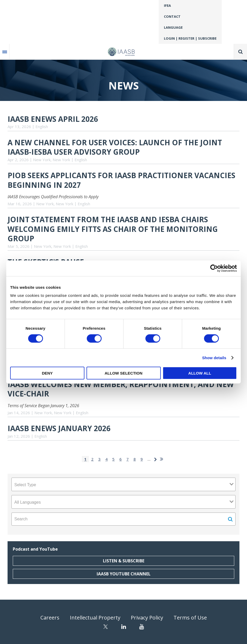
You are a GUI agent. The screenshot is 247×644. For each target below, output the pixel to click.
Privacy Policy (147, 617)
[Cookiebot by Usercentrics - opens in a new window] (214, 268)
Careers (49, 617)
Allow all (199, 373)
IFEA (167, 5)
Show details (214, 357)
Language (173, 27)
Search (240, 52)
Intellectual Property (95, 617)
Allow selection (124, 373)
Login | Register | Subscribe (190, 38)
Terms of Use (190, 617)
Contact (172, 16)
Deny (47, 373)
